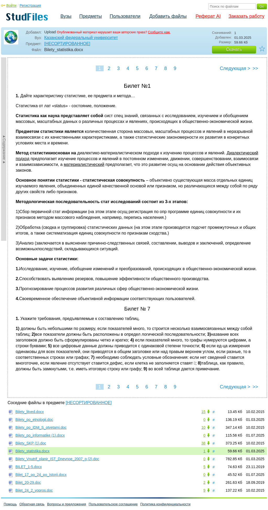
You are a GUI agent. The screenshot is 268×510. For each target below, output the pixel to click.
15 (203, 412)
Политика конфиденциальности (165, 504)
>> (255, 68)
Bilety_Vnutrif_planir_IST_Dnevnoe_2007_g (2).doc (57, 459)
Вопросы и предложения (66, 504)
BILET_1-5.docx (28, 467)
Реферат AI (208, 16)
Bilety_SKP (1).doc (30, 443)
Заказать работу (246, 16)
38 (203, 443)
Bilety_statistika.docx (32, 451)
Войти (11, 5)
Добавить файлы (168, 16)
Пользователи (125, 16)
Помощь (10, 504)
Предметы (90, 16)
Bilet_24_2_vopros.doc (34, 490)
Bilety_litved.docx (29, 412)
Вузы (65, 16)
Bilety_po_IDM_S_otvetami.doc (40, 427)
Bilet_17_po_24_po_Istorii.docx (40, 475)
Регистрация (30, 5)
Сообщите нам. (159, 32)
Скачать (234, 49)
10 (203, 427)
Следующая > (235, 68)
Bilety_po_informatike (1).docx (40, 435)
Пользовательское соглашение (113, 504)
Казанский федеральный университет (81, 37)
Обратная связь (31, 504)
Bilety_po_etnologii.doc (34, 419)
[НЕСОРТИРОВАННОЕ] (67, 43)
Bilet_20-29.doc (28, 482)
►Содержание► (4, 149)
